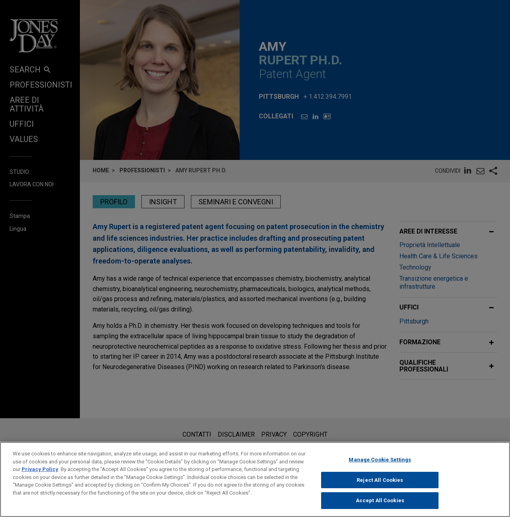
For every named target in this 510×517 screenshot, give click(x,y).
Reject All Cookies (380, 484)
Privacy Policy (40, 474)
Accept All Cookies (380, 505)
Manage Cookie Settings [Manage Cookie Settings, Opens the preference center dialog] (380, 464)
